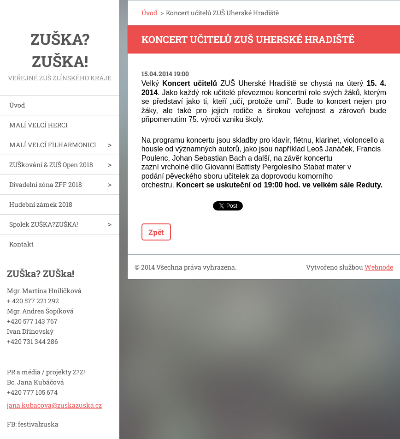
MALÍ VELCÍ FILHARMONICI (52, 144)
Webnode (379, 267)
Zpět (156, 232)
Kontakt (21, 244)
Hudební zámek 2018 (40, 204)
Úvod (17, 105)
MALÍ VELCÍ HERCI (38, 124)
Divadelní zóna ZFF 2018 (45, 184)
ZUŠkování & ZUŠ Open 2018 (51, 164)
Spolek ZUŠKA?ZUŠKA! (43, 224)
